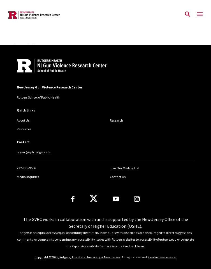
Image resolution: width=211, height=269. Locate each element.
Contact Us (118, 177)
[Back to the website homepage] (34, 15)
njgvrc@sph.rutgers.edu (34, 152)
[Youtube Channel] (116, 199)
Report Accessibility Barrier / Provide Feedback (104, 246)
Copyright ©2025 (46, 257)
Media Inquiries (28, 177)
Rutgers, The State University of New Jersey (89, 257)
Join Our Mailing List (124, 168)
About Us (23, 120)
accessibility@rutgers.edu (158, 239)
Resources (24, 129)
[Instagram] (137, 199)
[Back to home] (54, 66)
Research (116, 120)
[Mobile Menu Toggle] (200, 14)
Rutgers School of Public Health (38, 97)
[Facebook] (73, 199)
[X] (93, 199)
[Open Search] (187, 14)
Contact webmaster (162, 257)
